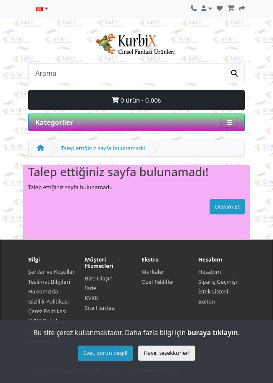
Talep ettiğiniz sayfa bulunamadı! (103, 148)
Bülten (206, 301)
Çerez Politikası (47, 311)
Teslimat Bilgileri (49, 281)
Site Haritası (100, 308)
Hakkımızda (43, 291)
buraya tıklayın (212, 332)
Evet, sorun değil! (105, 353)
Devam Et (227, 206)
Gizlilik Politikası (48, 301)
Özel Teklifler (158, 281)
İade (90, 288)
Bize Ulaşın (99, 278)
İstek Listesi (213, 291)
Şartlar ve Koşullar (51, 271)
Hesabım (209, 271)
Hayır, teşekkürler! (167, 353)
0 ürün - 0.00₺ (136, 100)
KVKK (91, 298)
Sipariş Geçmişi (217, 281)
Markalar (153, 271)
